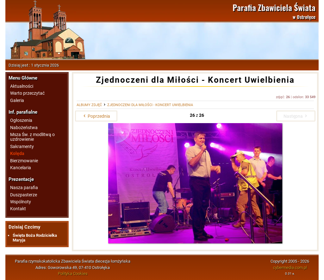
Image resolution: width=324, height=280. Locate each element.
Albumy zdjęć (89, 105)
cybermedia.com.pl (290, 267)
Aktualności (21, 86)
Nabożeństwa (24, 127)
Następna (296, 116)
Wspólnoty (20, 202)
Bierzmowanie (24, 160)
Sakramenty (22, 146)
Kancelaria (20, 167)
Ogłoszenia (21, 120)
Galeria (17, 100)
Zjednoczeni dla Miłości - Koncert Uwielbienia (150, 105)
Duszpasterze (23, 195)
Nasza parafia (24, 187)
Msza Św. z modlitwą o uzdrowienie (32, 137)
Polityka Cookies (73, 273)
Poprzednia (96, 116)
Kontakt (18, 208)
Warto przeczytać (27, 93)
